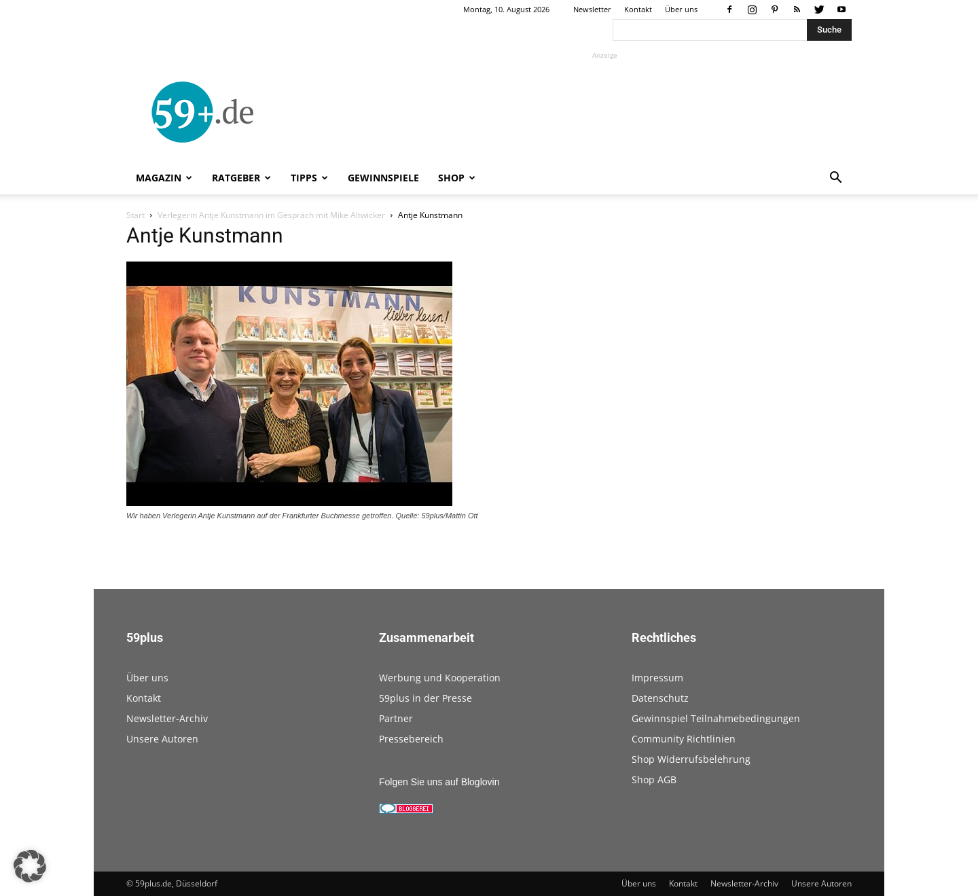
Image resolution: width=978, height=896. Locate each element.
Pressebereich (411, 738)
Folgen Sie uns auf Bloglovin (439, 781)
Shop (456, 177)
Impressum (657, 677)
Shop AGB (654, 779)
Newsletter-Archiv (167, 718)
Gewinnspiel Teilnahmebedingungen (716, 718)
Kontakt (638, 9)
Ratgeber (241, 177)
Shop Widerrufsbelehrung (691, 759)
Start (135, 215)
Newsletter (592, 9)
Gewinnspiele (383, 177)
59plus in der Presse (425, 698)
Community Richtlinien (684, 738)
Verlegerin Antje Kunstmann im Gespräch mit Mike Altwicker (271, 215)
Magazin (164, 177)
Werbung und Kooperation (440, 677)
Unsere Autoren (162, 738)
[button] (835, 179)
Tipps (309, 177)
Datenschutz (660, 698)
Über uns (681, 9)
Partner (396, 718)
